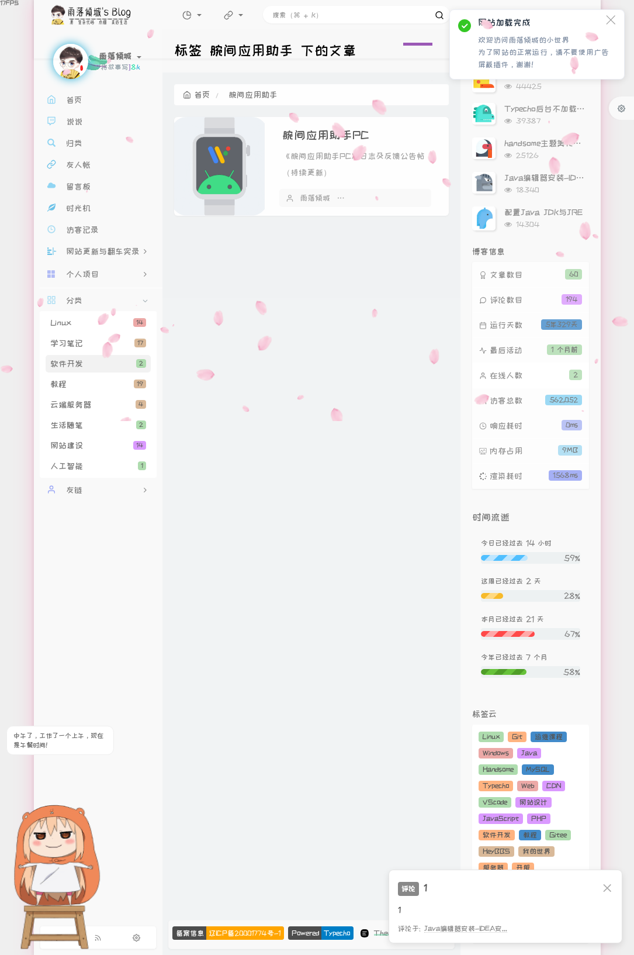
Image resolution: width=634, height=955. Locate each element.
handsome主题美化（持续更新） (563, 143)
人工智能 (98, 466)
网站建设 (98, 445)
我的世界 (536, 851)
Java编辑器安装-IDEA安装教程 (562, 177)
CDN (553, 785)
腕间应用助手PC (325, 135)
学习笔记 (98, 343)
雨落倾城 (315, 198)
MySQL (538, 769)
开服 (523, 867)
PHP (538, 818)
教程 (98, 384)
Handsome (498, 769)
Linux (98, 322)
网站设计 (533, 802)
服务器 (493, 867)
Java (529, 753)
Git (517, 736)
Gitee (558, 835)
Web (527, 785)
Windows (496, 753)
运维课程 (549, 736)
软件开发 (98, 363)
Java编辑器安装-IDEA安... (465, 928)
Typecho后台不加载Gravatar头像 (566, 108)
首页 (196, 94)
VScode (495, 802)
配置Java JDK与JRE (543, 212)
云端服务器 (98, 404)
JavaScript (501, 818)
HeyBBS (496, 851)
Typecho (496, 785)
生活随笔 (98, 425)
